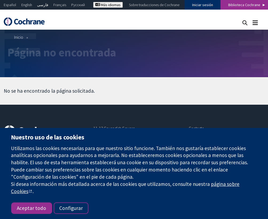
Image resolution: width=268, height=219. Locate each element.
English (26, 4)
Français (59, 4)
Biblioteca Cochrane (244, 4)
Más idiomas (108, 4)
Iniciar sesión (202, 4)
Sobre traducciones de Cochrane (154, 4)
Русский (78, 4)
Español (10, 4)
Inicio (18, 37)
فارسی (42, 4)
